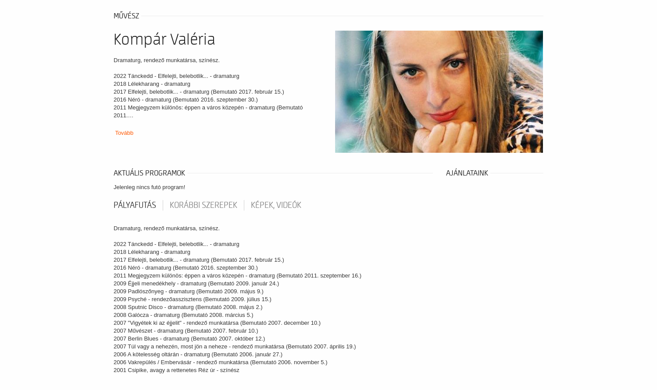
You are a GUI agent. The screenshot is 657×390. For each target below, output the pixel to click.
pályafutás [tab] (135, 205)
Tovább (124, 133)
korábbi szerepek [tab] (203, 205)
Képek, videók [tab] (276, 205)
